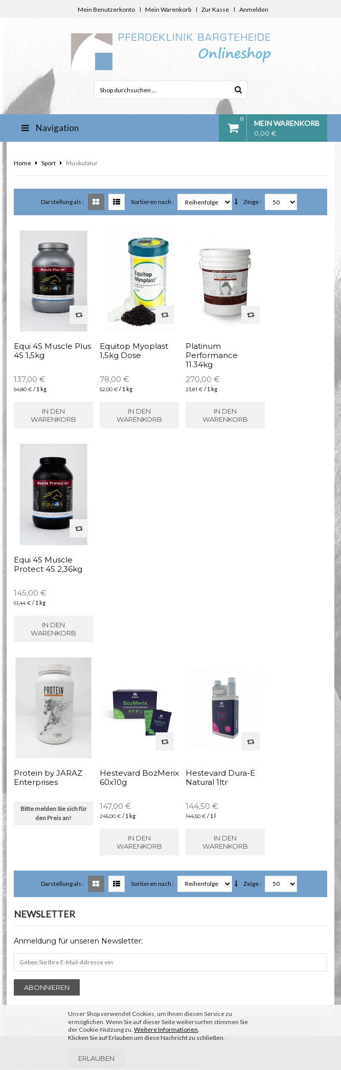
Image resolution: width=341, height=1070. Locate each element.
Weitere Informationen (166, 1029)
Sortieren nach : (152, 202)
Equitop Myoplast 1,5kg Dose (128, 343)
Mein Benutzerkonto (106, 9)
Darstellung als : (62, 202)
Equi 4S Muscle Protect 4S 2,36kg (288, 343)
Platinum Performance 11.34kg (200, 348)
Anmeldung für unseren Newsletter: (78, 712)
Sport (48, 163)
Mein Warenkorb (168, 9)
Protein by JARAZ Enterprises (48, 549)
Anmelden (253, 9)
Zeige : (252, 202)
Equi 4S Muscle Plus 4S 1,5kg (43, 343)
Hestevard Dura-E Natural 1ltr (208, 549)
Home (22, 163)
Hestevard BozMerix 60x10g (127, 549)
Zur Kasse (215, 9)
